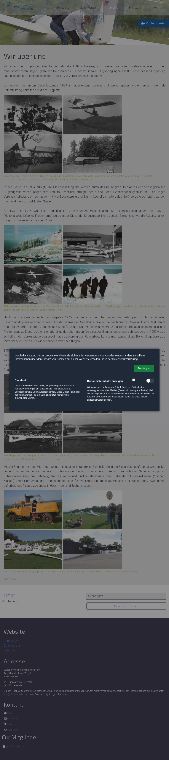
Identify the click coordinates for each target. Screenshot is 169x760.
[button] (144, 368)
